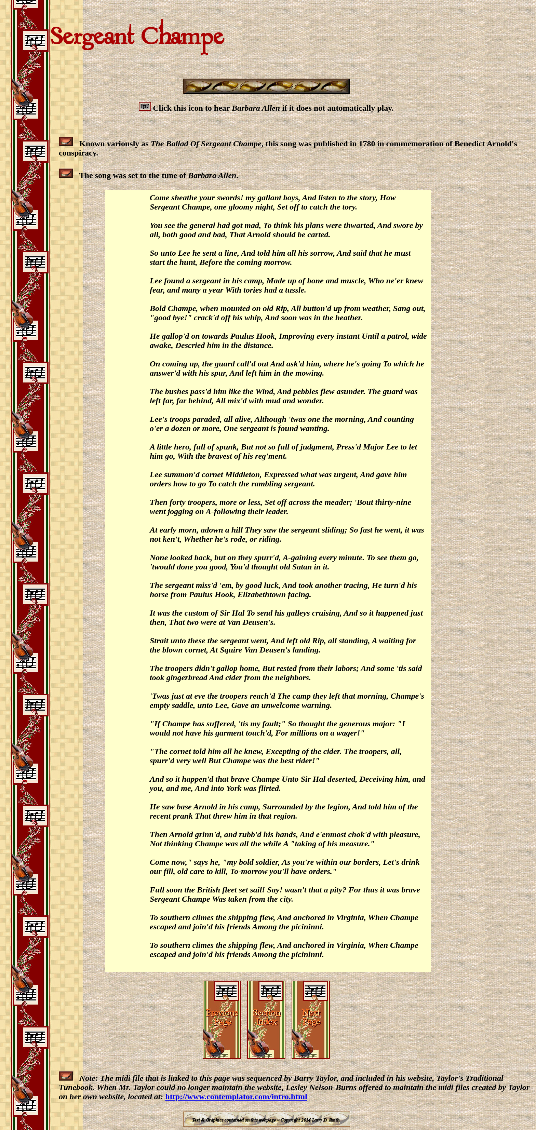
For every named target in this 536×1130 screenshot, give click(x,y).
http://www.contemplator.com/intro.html (236, 1096)
